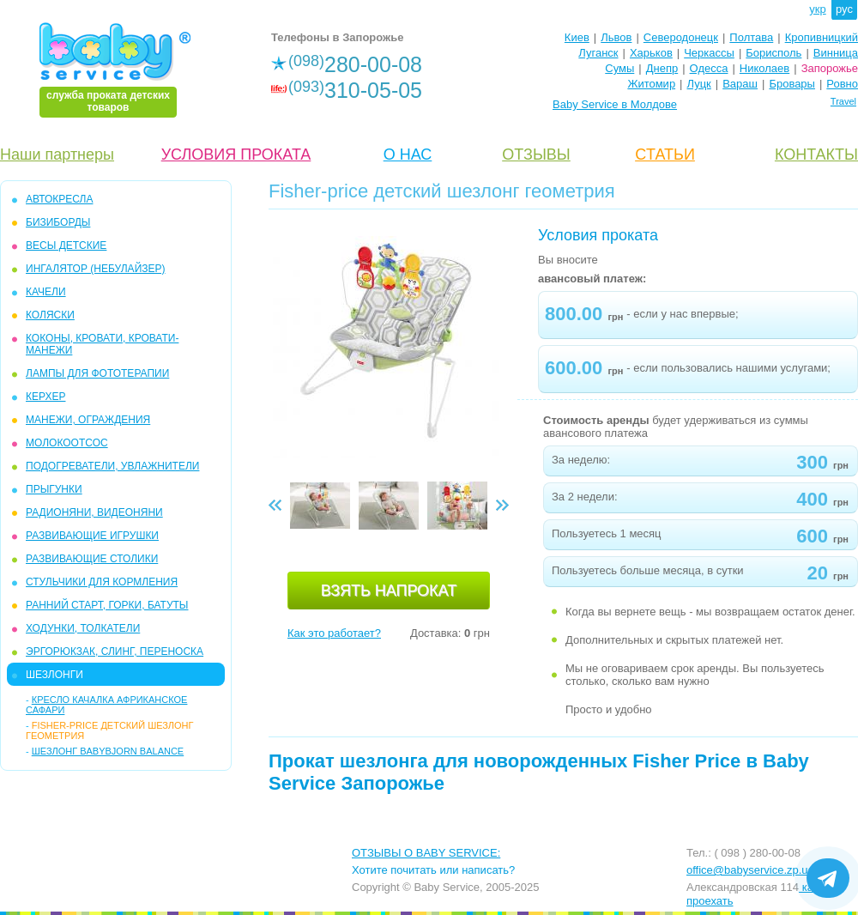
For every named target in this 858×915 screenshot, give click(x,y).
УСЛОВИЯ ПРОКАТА (236, 154)
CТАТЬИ (665, 154)
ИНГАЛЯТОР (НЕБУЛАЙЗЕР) (96, 269)
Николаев (764, 68)
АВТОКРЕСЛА (59, 199)
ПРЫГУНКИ (54, 489)
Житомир (651, 83)
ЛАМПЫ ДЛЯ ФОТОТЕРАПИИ (97, 373)
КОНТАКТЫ (816, 154)
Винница (835, 52)
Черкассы (709, 52)
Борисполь (773, 52)
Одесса (709, 68)
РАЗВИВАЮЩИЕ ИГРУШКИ (92, 536)
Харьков (651, 52)
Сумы (619, 68)
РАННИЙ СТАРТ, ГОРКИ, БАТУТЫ (107, 605)
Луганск (598, 52)
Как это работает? (334, 633)
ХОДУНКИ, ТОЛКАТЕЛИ (83, 628)
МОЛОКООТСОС (67, 443)
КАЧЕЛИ (46, 292)
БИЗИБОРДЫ (58, 222)
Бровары (792, 83)
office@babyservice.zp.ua (750, 869)
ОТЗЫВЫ (536, 154)
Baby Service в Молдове (615, 104)
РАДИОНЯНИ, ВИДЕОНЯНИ (94, 512)
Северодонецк (681, 37)
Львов (616, 37)
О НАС (408, 154)
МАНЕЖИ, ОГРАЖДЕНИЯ (88, 420)
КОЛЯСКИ (50, 315)
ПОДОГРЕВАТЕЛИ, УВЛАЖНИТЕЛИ (112, 466)
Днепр (662, 68)
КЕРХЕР (45, 397)
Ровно (842, 83)
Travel (843, 101)
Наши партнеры (57, 154)
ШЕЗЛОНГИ (54, 675)
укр (817, 9)
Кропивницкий (821, 37)
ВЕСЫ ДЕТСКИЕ (66, 245)
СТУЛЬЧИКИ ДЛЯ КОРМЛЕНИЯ (102, 582)
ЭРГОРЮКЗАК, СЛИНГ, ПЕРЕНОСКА (114, 651)
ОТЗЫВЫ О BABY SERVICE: (426, 852)
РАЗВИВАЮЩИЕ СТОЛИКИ (92, 559)
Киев (577, 37)
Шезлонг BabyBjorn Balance (108, 751)
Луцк (699, 83)
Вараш (740, 83)
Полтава (751, 37)
